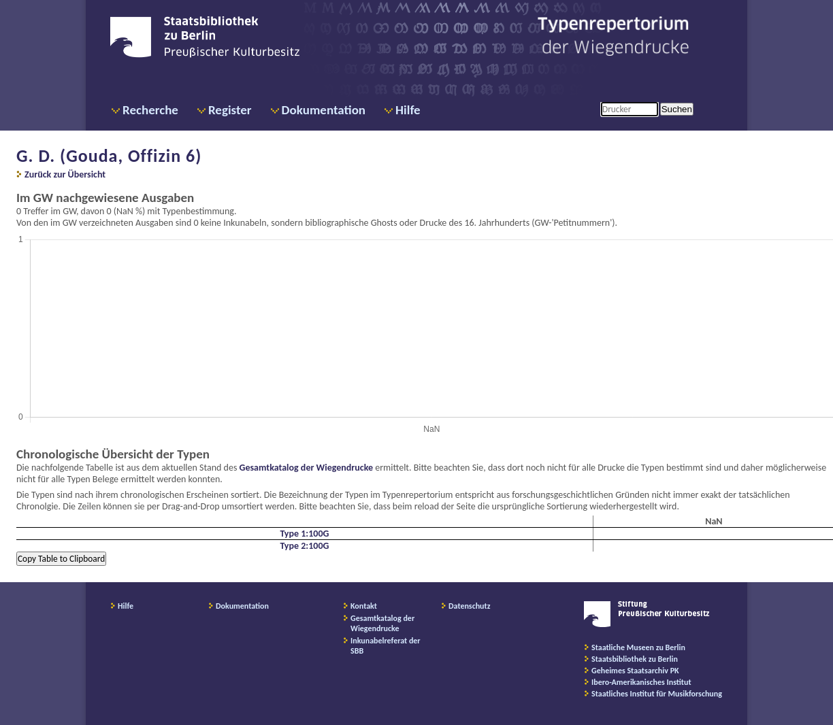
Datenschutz (469, 606)
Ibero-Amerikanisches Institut (641, 682)
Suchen (677, 109)
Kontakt (363, 606)
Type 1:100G (304, 533)
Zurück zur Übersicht (64, 174)
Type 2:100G (304, 546)
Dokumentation (323, 110)
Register (230, 110)
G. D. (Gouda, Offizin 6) (108, 156)
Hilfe (408, 110)
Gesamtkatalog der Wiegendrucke (306, 467)
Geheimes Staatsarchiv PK (635, 670)
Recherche (150, 110)
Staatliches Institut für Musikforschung (656, 693)
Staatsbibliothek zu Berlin (634, 659)
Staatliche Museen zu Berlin (638, 647)
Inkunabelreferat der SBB (385, 646)
